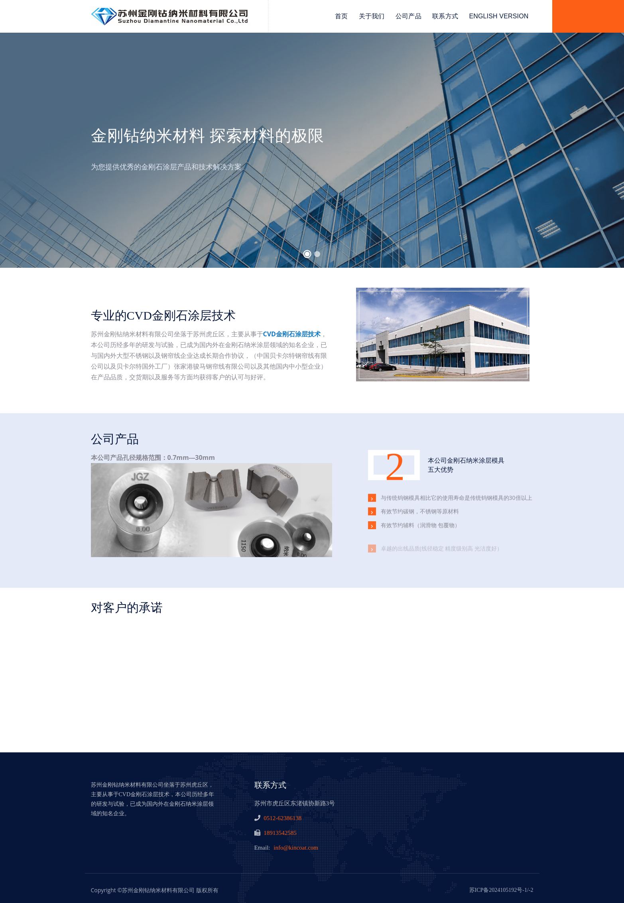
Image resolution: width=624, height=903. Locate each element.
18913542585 (280, 833)
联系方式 (445, 16)
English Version (498, 16)
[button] (307, 254)
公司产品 (408, 16)
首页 (341, 16)
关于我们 (372, 16)
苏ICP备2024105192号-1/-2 (501, 890)
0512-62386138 (282, 818)
